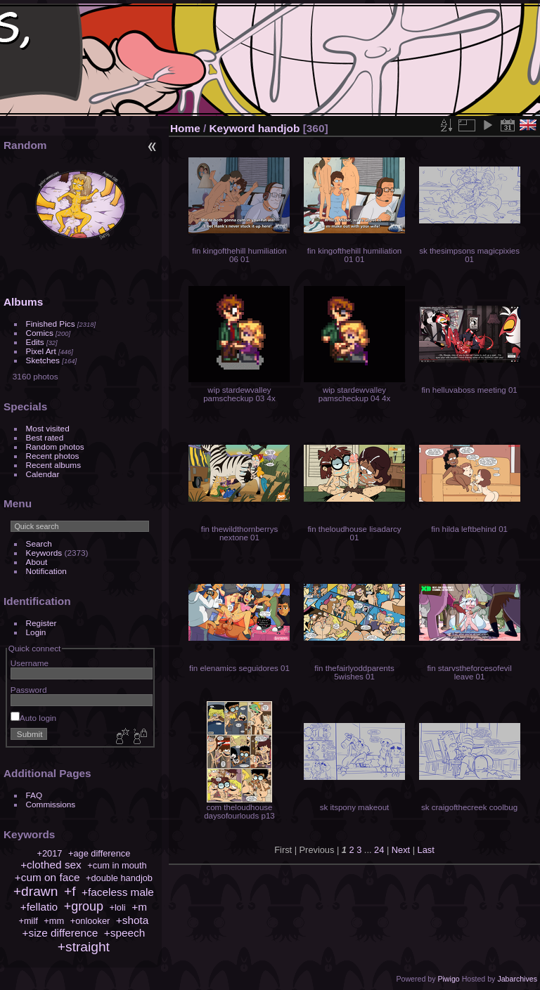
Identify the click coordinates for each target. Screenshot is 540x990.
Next (401, 850)
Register (41, 622)
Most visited (48, 428)
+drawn (35, 891)
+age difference (99, 853)
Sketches (43, 360)
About (37, 561)
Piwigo (448, 979)
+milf (27, 921)
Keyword (232, 128)
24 (379, 850)
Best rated (45, 437)
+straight (84, 946)
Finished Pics (50, 323)
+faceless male (118, 892)
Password (29, 689)
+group (83, 906)
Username (30, 662)
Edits (35, 341)
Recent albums (53, 464)
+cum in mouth (116, 865)
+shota (132, 920)
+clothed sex (51, 865)
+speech (125, 933)
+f (70, 891)
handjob (279, 128)
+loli (118, 907)
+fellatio (39, 907)
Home (185, 128)
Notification (46, 570)
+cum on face (47, 877)
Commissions (51, 804)
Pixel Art (41, 351)
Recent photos (52, 455)
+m (139, 907)
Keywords (44, 552)
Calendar (43, 473)
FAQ (34, 795)
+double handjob (119, 878)
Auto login (33, 717)
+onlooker (90, 921)
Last (426, 850)
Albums (23, 302)
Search (39, 543)
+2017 (49, 853)
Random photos (55, 446)
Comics (39, 332)
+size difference (60, 933)
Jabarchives (517, 979)
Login (36, 632)
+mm (54, 921)
